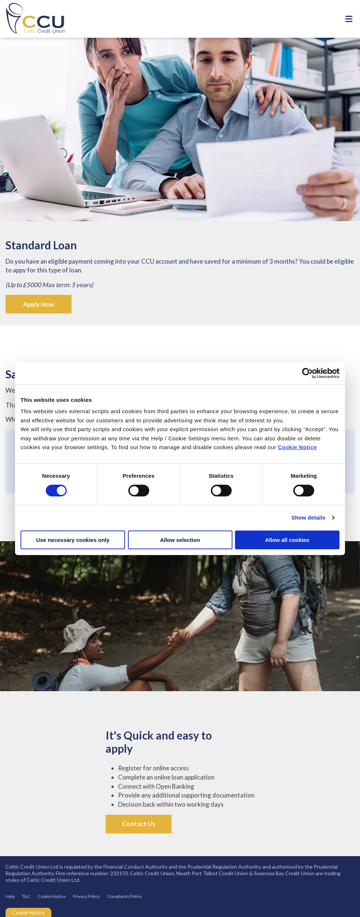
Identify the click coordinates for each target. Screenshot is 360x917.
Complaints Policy (124, 896)
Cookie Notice (297, 447)
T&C (26, 896)
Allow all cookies (287, 540)
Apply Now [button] (38, 304)
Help (10, 896)
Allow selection (180, 540)
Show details (308, 517)
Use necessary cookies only (72, 540)
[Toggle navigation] (348, 19)
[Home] (29, 19)
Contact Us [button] (138, 824)
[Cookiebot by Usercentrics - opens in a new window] (307, 372)
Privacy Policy (86, 896)
